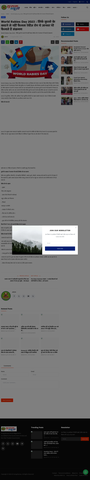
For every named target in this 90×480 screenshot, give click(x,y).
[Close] (76, 227)
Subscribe (60, 248)
